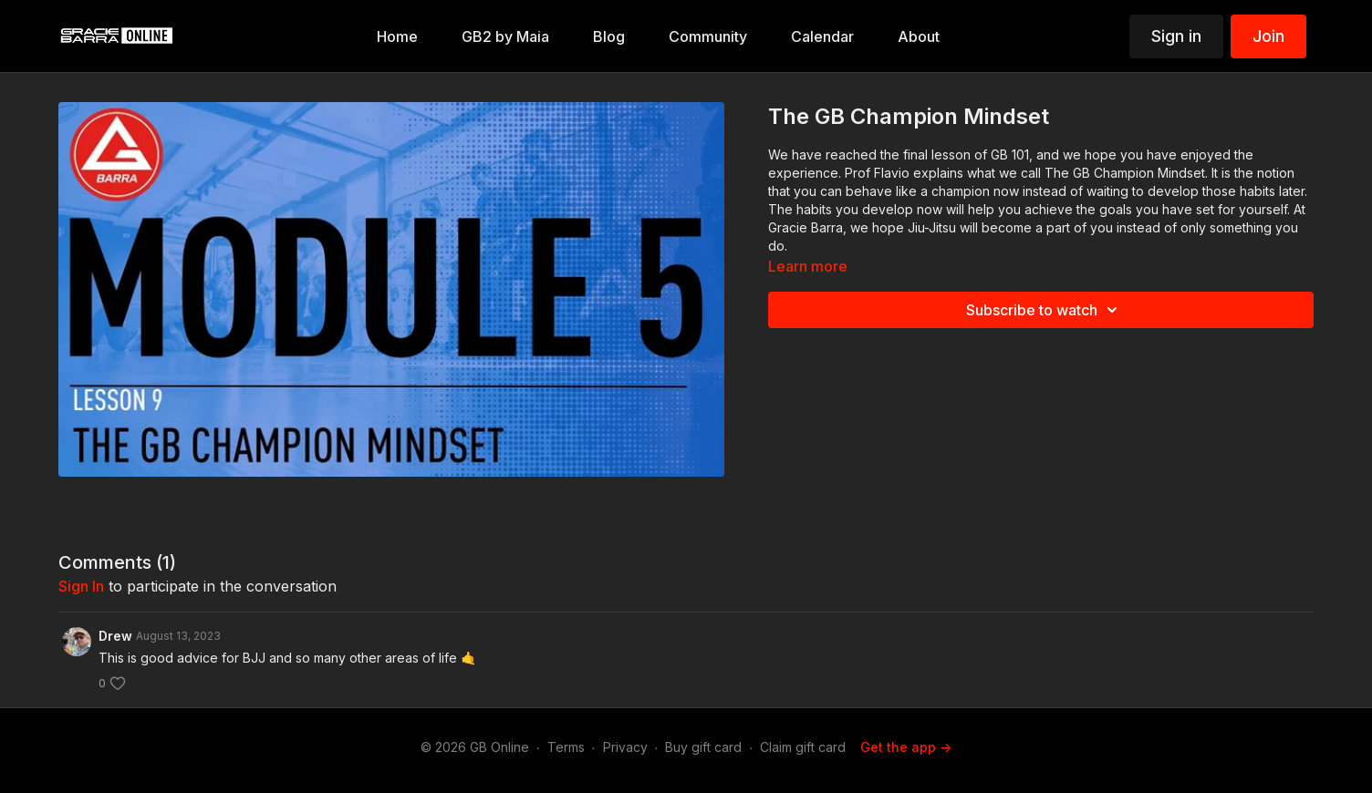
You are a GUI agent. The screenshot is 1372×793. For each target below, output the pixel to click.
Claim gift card (803, 747)
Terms (566, 747)
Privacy (625, 747)
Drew (115, 636)
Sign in (1176, 36)
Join (1268, 36)
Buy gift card (703, 747)
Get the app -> (905, 747)
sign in (81, 586)
